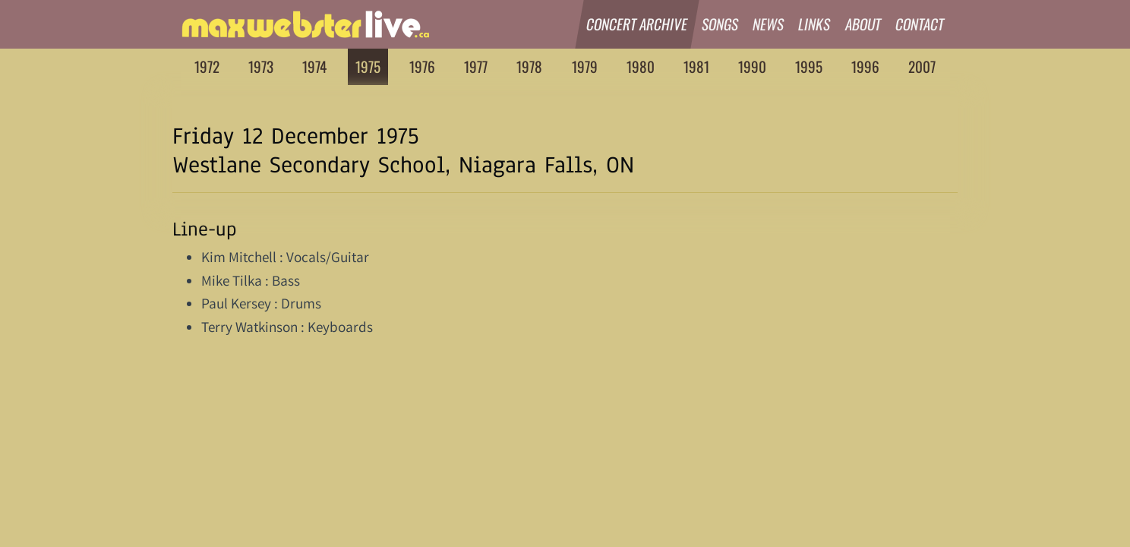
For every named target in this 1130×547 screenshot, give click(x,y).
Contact (920, 24)
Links (815, 24)
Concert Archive (637, 24)
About (863, 24)
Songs (720, 24)
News (768, 24)
